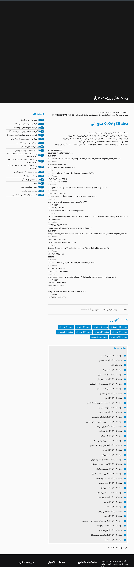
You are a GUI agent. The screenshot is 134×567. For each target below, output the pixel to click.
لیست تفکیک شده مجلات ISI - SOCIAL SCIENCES (23, 167)
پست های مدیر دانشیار (29, 120)
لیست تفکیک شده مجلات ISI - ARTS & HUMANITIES (23, 161)
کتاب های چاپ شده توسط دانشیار (25, 194)
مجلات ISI (123, 327)
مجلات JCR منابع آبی (84, 332)
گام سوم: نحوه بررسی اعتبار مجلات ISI (23, 131)
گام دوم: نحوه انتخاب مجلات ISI (26, 127)
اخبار (36, 183)
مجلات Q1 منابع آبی (83, 327)
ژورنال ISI (113, 327)
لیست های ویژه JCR (30, 175)
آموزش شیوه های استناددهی (27, 142)
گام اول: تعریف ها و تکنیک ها (26, 123)
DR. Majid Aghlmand (120, 112)
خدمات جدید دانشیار (30, 191)
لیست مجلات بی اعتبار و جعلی (26, 150)
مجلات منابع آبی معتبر (99, 337)
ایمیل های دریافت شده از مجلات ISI (24, 139)
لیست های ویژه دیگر (30, 179)
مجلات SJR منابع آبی (65, 332)
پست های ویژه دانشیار (114, 115)
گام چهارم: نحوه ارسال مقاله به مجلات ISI (22, 135)
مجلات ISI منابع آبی (100, 327)
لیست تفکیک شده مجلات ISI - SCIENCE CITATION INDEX (72, 115)
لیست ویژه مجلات (100, 115)
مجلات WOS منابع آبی (118, 337)
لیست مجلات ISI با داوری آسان (26, 172)
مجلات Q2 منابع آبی (66, 327)
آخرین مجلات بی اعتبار (29, 187)
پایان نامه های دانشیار (29, 146)
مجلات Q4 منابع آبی (101, 332)
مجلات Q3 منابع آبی (119, 332)
